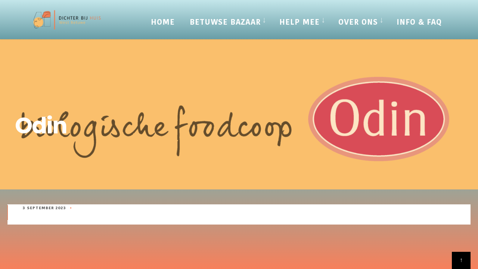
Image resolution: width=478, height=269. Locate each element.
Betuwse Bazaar (225, 22)
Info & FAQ (419, 22)
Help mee (299, 22)
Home (163, 22)
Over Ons (358, 22)
